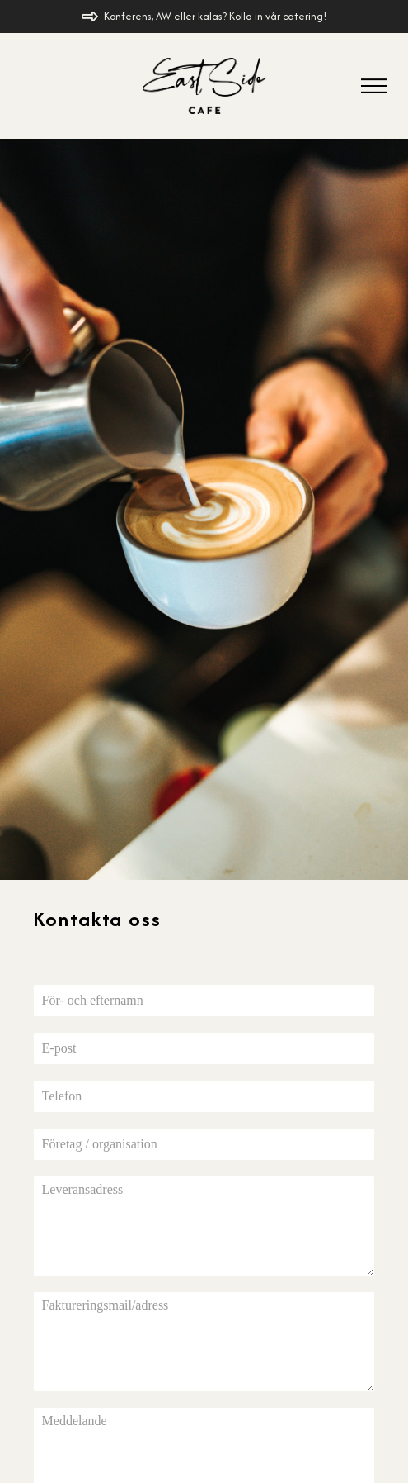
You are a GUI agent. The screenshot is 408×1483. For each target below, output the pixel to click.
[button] (374, 86)
